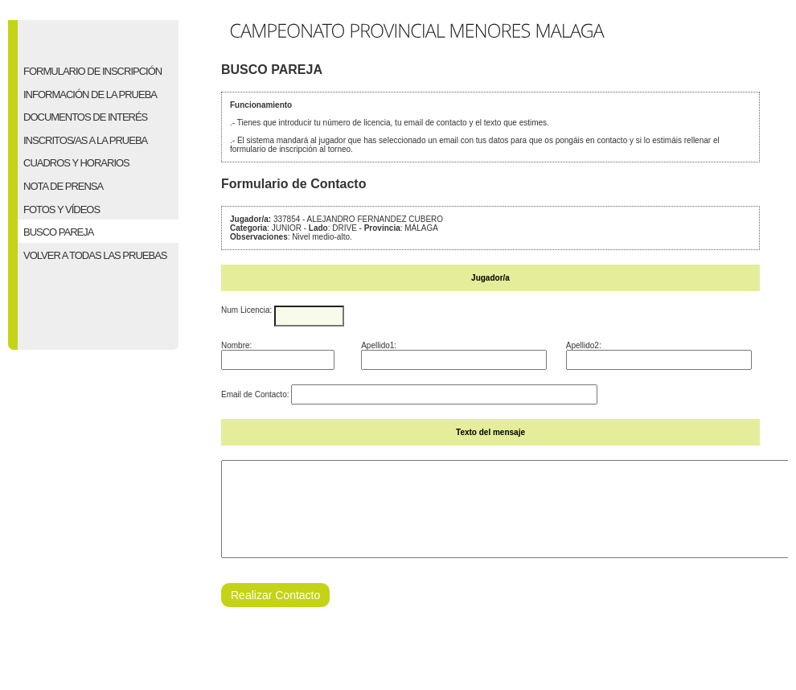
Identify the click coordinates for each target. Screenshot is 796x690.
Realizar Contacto (275, 614)
